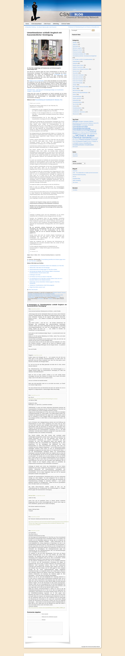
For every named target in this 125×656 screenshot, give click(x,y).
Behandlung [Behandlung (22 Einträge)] (75, 123)
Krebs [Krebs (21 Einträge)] (74, 136)
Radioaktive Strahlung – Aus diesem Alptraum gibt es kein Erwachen (41, 27)
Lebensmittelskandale (78, 82)
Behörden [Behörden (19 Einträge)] (86, 123)
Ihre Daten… (76, 154)
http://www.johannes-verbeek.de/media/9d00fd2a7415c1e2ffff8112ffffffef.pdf (47, 607)
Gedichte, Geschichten (78, 67)
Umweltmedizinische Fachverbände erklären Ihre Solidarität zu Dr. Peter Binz (47, 265)
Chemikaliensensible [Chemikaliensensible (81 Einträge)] (80, 127)
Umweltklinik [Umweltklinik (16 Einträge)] (80, 143)
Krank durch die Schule (78, 78)
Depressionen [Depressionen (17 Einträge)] (78, 131)
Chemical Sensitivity (77, 52)
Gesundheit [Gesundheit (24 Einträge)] (84, 133)
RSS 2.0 (57, 297)
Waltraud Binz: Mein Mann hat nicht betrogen (40, 267)
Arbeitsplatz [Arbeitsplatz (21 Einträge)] (86, 121)
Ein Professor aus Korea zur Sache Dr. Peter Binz (41, 276)
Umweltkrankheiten (56, 296)
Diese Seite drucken (33, 289)
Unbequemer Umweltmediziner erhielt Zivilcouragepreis (42, 285)
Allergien (75, 42)
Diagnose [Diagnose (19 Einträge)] (83, 131)
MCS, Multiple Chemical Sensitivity (80, 86)
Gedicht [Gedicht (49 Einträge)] (75, 133)
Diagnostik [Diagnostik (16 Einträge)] (87, 131)
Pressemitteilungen (48, 296)
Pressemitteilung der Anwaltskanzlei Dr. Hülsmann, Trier (48, 99)
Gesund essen (76, 71)
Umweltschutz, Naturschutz (79, 112)
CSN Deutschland (36, 23)
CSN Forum (47, 23)
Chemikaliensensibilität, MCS (38, 293)
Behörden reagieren (57, 292)
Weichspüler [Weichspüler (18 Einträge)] (75, 146)
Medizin (41, 296)
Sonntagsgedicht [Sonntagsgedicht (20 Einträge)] (79, 141)
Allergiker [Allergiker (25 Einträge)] (81, 121)
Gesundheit (75, 73)
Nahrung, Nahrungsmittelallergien (80, 92)
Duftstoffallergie (76, 61)
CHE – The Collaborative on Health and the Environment (85, 172)
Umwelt (74, 106)
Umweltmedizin (31, 297)
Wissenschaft (76, 114)
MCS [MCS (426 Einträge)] (78, 135)
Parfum (74, 94)
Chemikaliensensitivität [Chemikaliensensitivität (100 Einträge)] (81, 128)
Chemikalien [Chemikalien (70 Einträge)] (77, 125)
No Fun (74, 176)
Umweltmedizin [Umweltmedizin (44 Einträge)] (89, 145)
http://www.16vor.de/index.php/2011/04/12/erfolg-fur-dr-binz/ (43, 398)
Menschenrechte (76, 90)
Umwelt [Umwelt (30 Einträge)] (76, 143)
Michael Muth (32, 495)
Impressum (75, 156)
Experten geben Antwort (78, 65)
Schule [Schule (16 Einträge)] (74, 141)
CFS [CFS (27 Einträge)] (97, 123)
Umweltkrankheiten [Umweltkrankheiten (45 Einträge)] (78, 145)
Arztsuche (75, 170)
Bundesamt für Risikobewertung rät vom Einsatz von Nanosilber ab (83, 27)
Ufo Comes (75, 182)
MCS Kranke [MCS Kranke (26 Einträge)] (95, 138)
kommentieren (40, 298)
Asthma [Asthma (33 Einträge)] (91, 121)
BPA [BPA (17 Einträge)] (95, 123)
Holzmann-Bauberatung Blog (79, 174)
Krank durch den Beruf (55, 294)
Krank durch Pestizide (78, 80)
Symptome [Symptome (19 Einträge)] (89, 141)
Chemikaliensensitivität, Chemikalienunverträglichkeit (84, 56)
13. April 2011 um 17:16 (35, 395)
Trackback (50, 298)
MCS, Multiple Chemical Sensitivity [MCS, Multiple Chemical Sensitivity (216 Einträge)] (84, 136)
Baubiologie (75, 46)
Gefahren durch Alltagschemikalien (80, 69)
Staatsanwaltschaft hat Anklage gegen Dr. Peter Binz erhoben (43, 269)
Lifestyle (74, 84)
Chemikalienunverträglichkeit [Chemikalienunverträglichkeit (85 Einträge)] (83, 130)
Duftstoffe (75, 63)
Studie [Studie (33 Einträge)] (85, 141)
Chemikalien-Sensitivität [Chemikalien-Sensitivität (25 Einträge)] (87, 125)
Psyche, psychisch (77, 98)
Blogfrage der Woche (77, 50)
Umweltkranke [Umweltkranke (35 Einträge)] (87, 143)
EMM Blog (56, 23)
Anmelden (75, 190)
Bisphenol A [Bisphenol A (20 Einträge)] (91, 123)
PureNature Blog (76, 178)
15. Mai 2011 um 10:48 (35, 530)
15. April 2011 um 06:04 (35, 516)
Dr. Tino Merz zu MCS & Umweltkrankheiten (82, 59)
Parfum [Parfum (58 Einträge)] (81, 139)
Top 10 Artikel (76, 104)
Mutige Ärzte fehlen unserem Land (37, 287)
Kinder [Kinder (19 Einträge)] (88, 133)
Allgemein (75, 44)
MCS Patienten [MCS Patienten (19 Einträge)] (76, 139)
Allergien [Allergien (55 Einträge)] (75, 121)
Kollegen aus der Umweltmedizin (36, 80)
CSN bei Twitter (65, 23)
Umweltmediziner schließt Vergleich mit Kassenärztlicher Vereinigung (44, 34)
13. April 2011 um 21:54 (40, 495)
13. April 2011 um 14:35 (37, 355)
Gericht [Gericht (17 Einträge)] (79, 133)
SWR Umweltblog (77, 180)
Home (27, 23)
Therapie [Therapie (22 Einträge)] (94, 141)
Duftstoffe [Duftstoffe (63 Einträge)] (93, 132)
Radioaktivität (76, 100)
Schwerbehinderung (77, 102)
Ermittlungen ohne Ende (60, 74)
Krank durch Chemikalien (45, 294)
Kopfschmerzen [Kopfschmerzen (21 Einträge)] (93, 133)
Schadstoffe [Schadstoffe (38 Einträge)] (94, 139)
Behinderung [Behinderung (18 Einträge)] (81, 123)
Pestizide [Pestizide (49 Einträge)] (87, 139)
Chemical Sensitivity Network (94, 649)
